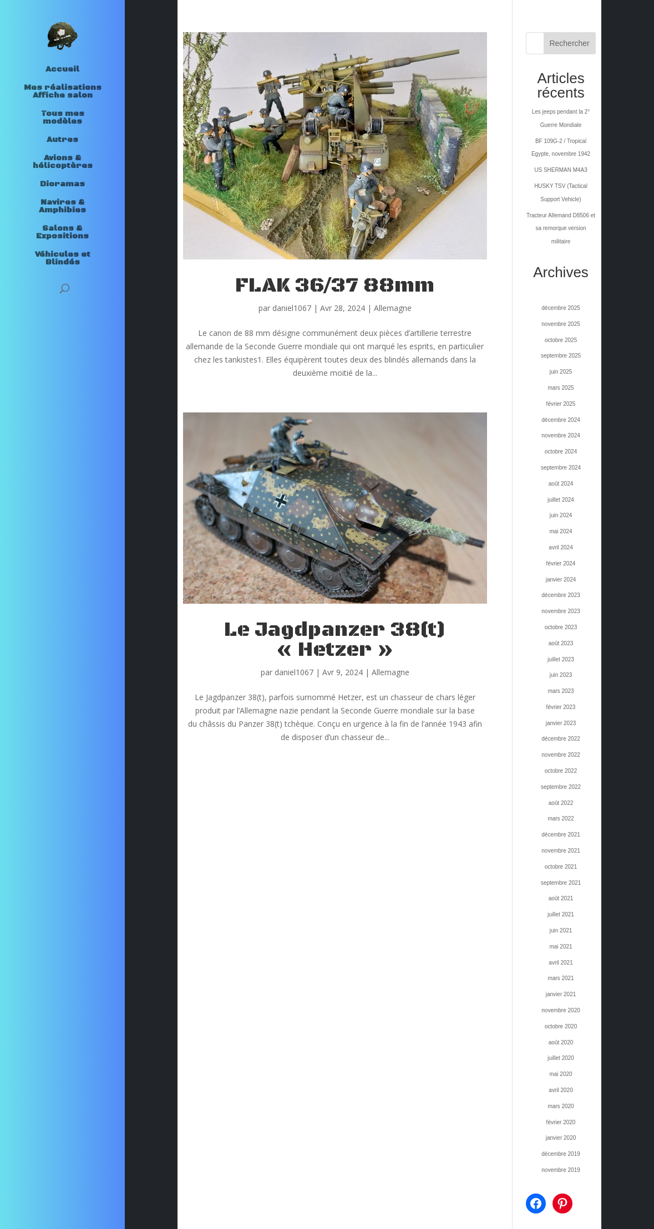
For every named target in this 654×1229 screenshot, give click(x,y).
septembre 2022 (561, 787)
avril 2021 (560, 963)
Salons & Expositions (62, 233)
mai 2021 (560, 947)
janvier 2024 (561, 580)
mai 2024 (560, 531)
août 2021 (561, 898)
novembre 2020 (560, 1010)
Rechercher (569, 43)
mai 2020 (560, 1074)
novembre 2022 (560, 755)
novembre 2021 (560, 851)
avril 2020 (560, 1090)
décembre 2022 (560, 739)
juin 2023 (561, 675)
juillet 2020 (560, 1058)
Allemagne (393, 308)
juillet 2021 (560, 914)
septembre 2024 (561, 468)
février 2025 (561, 404)
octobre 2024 (561, 451)
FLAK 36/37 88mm (334, 285)
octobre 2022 (561, 771)
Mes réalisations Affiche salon (63, 92)
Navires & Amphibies (62, 206)
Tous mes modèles (62, 118)
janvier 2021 (561, 994)
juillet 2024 (560, 500)
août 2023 (561, 643)
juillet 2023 (560, 659)
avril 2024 (560, 547)
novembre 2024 (560, 435)
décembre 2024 (560, 420)
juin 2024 (561, 515)
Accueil (62, 69)
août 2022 (561, 803)
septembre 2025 (561, 356)
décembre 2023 (560, 595)
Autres (62, 140)
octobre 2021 (561, 867)
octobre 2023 (561, 627)
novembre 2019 (560, 1170)
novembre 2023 (560, 611)
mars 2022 (560, 818)
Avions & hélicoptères (63, 162)
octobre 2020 (561, 1026)
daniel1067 (291, 308)
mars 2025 (560, 388)
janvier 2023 (561, 723)
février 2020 (561, 1122)
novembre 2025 (560, 324)
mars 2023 (560, 691)
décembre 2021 (560, 835)
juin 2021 (561, 930)
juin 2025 (561, 372)
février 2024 (561, 563)
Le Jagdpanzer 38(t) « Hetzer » (335, 640)
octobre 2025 (561, 340)
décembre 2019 (560, 1154)
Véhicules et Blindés (62, 259)
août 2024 (561, 484)
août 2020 (561, 1042)
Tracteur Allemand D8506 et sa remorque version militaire (560, 228)
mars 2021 (560, 978)
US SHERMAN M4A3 (560, 170)
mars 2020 (560, 1106)
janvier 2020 (561, 1138)
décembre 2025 (560, 308)
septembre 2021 (561, 883)
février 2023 (561, 707)
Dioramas (62, 184)
